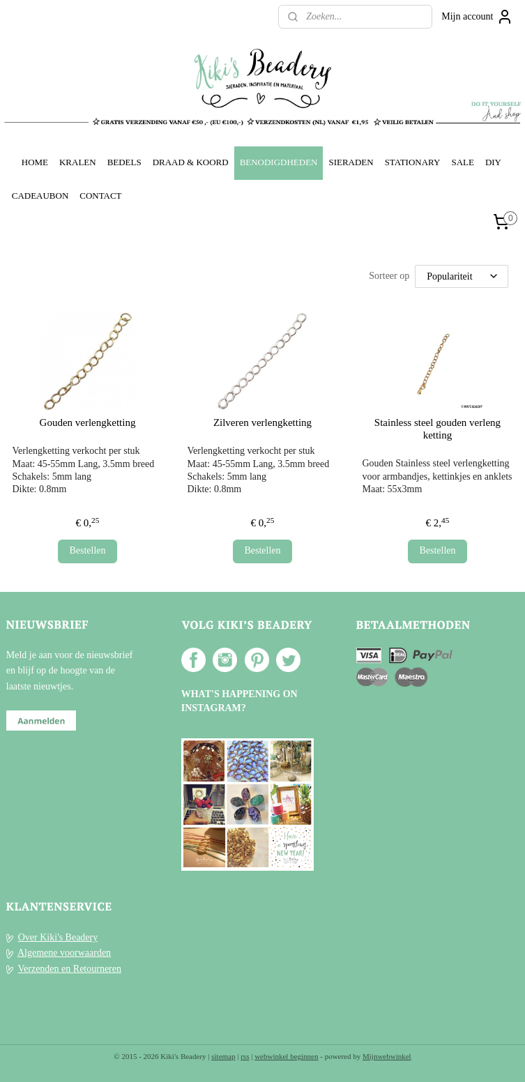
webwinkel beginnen (286, 1056)
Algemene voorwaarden (64, 952)
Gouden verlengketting (88, 422)
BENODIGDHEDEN (279, 162)
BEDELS (124, 162)
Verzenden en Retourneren (69, 968)
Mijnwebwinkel (387, 1056)
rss (245, 1056)
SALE (462, 162)
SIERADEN (350, 162)
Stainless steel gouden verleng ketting (437, 429)
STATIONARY (413, 162)
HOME (35, 162)
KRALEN (77, 162)
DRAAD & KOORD (191, 162)
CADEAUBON (40, 195)
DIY (493, 162)
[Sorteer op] (462, 276)
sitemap (223, 1056)
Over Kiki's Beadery (58, 937)
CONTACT (100, 195)
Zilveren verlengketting (262, 422)
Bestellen (87, 550)
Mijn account (476, 16)
